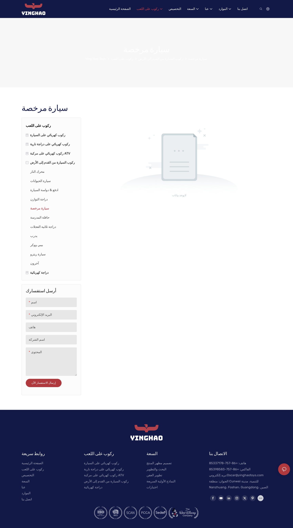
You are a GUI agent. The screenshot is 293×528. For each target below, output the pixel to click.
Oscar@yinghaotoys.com (245, 475)
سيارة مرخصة (197, 59)
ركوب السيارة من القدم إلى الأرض (160, 59)
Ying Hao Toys (95, 59)
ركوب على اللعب (122, 59)
